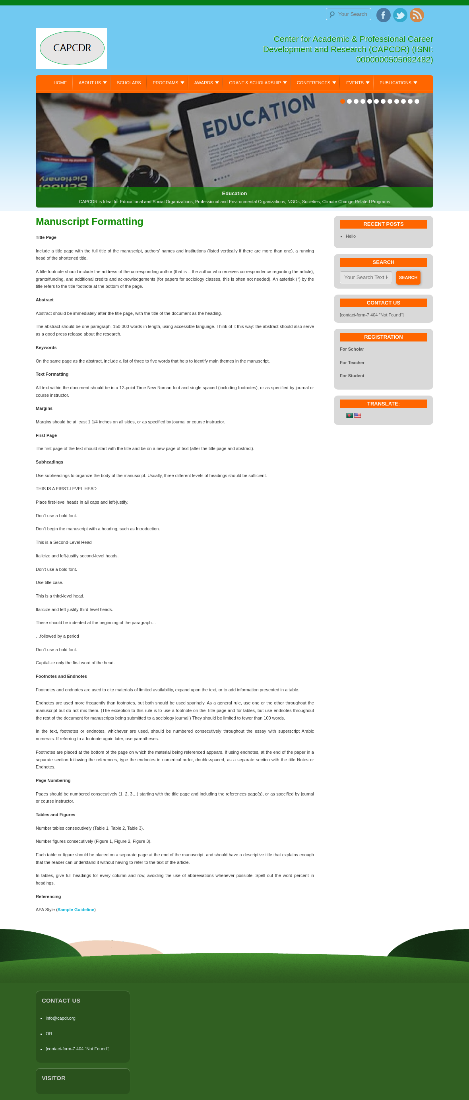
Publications (395, 82)
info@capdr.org (61, 1018)
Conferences (313, 82)
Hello (351, 236)
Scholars (129, 82)
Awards (203, 82)
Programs (165, 82)
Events (355, 82)
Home (60, 82)
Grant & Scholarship (255, 82)
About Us (90, 82)
